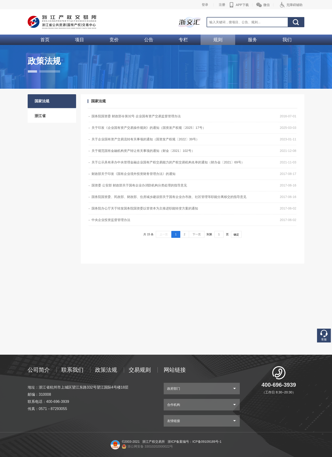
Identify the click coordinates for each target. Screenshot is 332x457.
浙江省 (40, 116)
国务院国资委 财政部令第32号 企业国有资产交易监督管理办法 (136, 116)
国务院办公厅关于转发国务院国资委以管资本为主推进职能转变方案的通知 (145, 208)
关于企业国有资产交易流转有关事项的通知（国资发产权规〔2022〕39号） (145, 139)
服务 (252, 39)
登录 (205, 4)
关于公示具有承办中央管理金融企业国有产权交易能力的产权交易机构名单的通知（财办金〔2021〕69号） (168, 162)
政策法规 (106, 370)
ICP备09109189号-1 (206, 441)
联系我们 (72, 370)
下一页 (197, 234)
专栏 (183, 39)
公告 (148, 39)
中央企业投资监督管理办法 (111, 220)
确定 (236, 234)
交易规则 (140, 370)
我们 (287, 39)
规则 (217, 39)
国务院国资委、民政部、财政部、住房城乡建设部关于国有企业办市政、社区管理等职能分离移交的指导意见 (169, 197)
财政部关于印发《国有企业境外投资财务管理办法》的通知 (133, 174)
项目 (79, 39)
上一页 (164, 234)
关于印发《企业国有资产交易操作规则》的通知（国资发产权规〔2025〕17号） (149, 128)
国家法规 (42, 101)
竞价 (114, 39)
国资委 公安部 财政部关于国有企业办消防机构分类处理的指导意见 (139, 185)
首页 (45, 39)
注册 (222, 4)
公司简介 (39, 370)
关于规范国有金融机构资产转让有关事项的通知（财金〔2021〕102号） (143, 151)
